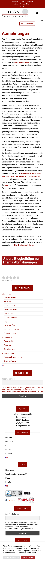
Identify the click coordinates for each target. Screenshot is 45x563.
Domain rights (9, 305)
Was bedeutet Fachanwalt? (16, 474)
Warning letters (10, 297)
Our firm (8, 438)
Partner (8, 450)
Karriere (8, 454)
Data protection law (11, 329)
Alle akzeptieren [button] (28, 557)
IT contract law (10, 333)
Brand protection (10, 361)
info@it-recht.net (23, 426)
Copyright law (9, 349)
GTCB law (8, 301)
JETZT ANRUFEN (27, 24)
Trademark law (8, 354)
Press (7, 478)
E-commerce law (10, 309)
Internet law (6, 294)
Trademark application (13, 357)
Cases (7, 446)
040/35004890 (23, 423)
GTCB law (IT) (9, 325)
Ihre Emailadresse (8, 379)
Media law (6, 338)
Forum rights (9, 341)
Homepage (9, 470)
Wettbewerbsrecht (21, 62)
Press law (8, 345)
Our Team (9, 442)
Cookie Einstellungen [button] (11, 557)
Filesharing (8, 313)
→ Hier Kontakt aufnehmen (23, 245)
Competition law (10, 317)
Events (8, 482)
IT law (4, 322)
